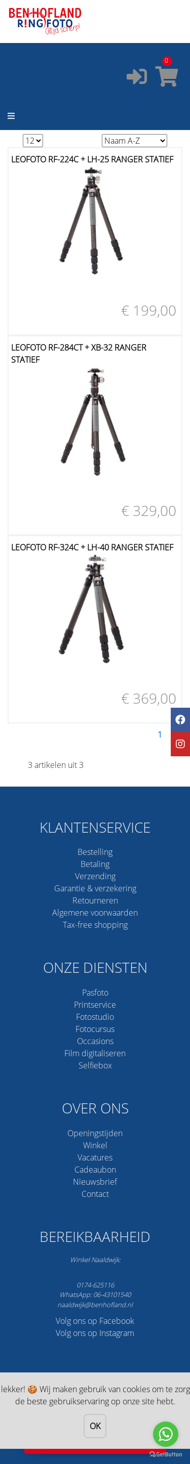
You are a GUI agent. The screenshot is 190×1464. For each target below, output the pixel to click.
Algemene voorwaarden (95, 912)
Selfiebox (95, 1065)
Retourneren (95, 900)
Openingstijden (95, 1133)
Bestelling (95, 851)
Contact (95, 1193)
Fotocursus (95, 1029)
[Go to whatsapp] (165, 1434)
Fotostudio (95, 1016)
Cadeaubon (95, 1169)
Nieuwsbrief (95, 1181)
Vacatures (95, 1157)
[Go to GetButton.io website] (165, 1453)
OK (95, 1426)
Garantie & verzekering (95, 888)
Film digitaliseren (95, 1053)
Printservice (95, 1004)
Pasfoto (95, 992)
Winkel (95, 1145)
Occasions (95, 1041)
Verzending (95, 876)
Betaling (95, 864)
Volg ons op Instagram (95, 1333)
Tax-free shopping (95, 924)
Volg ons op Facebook (95, 1320)
